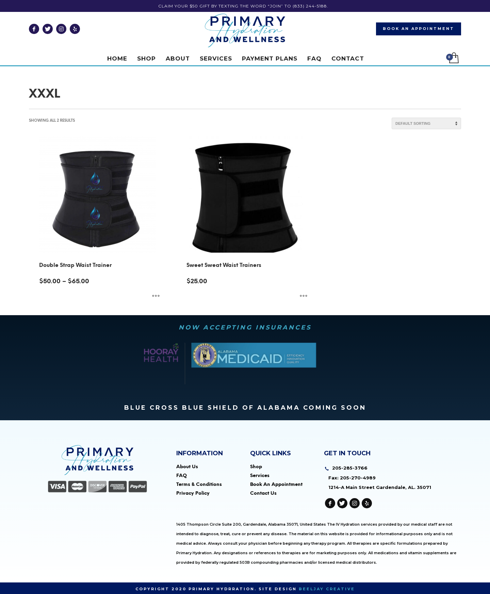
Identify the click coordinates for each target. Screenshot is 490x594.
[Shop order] (426, 123)
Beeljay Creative (327, 589)
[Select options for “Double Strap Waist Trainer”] (156, 296)
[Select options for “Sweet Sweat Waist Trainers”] (303, 296)
